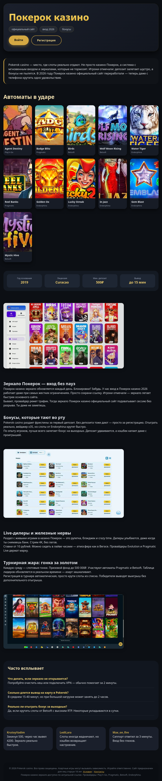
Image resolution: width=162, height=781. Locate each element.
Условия (87, 771)
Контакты (99, 771)
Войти (18, 40)
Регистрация (46, 40)
